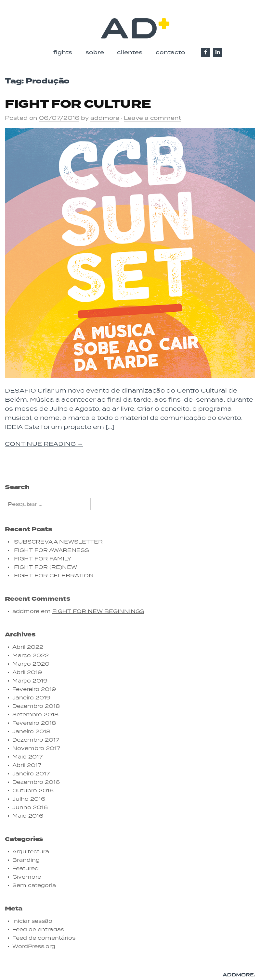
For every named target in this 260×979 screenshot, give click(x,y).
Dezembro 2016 (36, 782)
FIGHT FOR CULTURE (78, 104)
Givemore (26, 876)
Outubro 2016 (33, 790)
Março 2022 (30, 655)
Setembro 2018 (35, 714)
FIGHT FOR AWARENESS (51, 550)
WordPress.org (33, 946)
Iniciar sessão (32, 921)
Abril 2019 (27, 672)
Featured (25, 868)
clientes (129, 52)
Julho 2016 (28, 799)
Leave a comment (152, 117)
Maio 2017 (27, 756)
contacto (170, 52)
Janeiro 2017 (31, 773)
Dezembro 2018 (36, 706)
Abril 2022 (27, 647)
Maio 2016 (27, 815)
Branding (26, 860)
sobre (94, 52)
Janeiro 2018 (31, 731)
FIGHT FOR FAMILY (42, 558)
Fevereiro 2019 (34, 689)
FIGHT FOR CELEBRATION (54, 575)
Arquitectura (30, 851)
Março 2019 (29, 680)
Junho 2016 (30, 807)
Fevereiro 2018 (34, 723)
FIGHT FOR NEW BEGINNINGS (98, 611)
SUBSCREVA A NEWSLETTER (58, 541)
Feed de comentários (43, 938)
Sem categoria (34, 885)
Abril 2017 (26, 765)
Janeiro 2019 (31, 697)
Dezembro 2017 (35, 739)
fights (62, 52)
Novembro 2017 (36, 748)
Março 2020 (30, 663)
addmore (104, 117)
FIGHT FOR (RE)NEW (45, 567)
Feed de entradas (38, 929)
